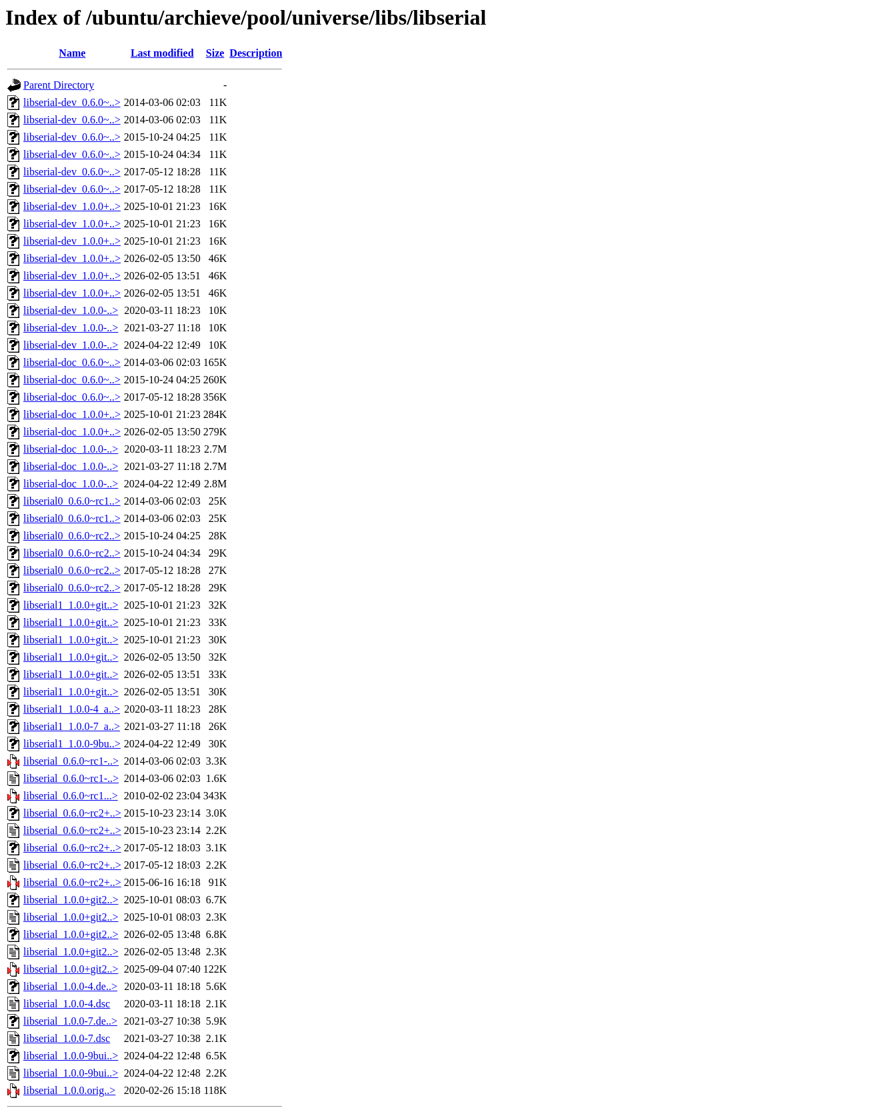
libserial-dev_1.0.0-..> (70, 310)
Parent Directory (58, 85)
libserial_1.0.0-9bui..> (70, 1055)
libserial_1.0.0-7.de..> (70, 1021)
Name (72, 53)
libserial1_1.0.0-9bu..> (72, 743)
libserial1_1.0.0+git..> (70, 605)
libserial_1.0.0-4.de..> (70, 986)
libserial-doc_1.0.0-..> (70, 449)
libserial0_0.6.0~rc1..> (72, 501)
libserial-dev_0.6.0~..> (72, 102)
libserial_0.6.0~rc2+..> (72, 813)
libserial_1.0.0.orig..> (69, 1090)
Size (215, 53)
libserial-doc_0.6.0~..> (72, 362)
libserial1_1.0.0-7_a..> (71, 726)
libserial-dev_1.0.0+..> (72, 206)
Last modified (162, 53)
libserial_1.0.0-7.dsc (66, 1038)
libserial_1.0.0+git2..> (70, 899)
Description (255, 53)
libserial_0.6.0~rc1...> (70, 795)
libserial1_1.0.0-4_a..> (71, 709)
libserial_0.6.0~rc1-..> (71, 761)
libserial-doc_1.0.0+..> (72, 414)
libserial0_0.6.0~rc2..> (72, 535)
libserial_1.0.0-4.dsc (66, 1003)
